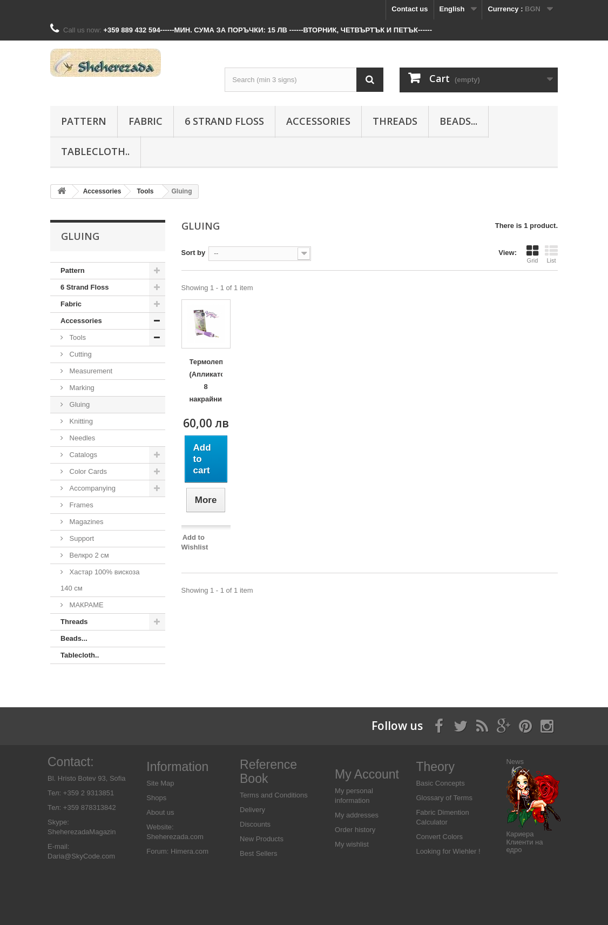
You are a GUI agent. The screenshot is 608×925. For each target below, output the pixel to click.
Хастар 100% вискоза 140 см (100, 580)
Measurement (89, 371)
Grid (532, 254)
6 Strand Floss (224, 121)
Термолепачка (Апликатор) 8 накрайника (206, 380)
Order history (355, 830)
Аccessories (318, 121)
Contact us (409, 9)
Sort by (193, 253)
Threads (395, 121)
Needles (81, 438)
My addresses (357, 815)
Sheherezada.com (175, 837)
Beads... (458, 121)
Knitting (80, 421)
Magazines (85, 522)
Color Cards (87, 471)
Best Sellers (258, 853)
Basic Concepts (440, 783)
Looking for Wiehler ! (448, 851)
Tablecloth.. (95, 151)
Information (177, 767)
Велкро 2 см (88, 555)
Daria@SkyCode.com (81, 856)
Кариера (519, 834)
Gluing (78, 404)
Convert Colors (439, 837)
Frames (80, 505)
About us (160, 812)
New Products (261, 839)
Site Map (160, 783)
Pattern (83, 121)
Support (80, 538)
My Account (367, 774)
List (551, 254)
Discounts (255, 824)
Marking (80, 388)
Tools (76, 337)
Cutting (79, 354)
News (515, 762)
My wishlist (352, 844)
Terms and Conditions (274, 795)
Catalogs (82, 455)
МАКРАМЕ (85, 605)
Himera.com (188, 851)
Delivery (252, 810)
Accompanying (91, 488)
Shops (156, 798)
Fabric (146, 121)
